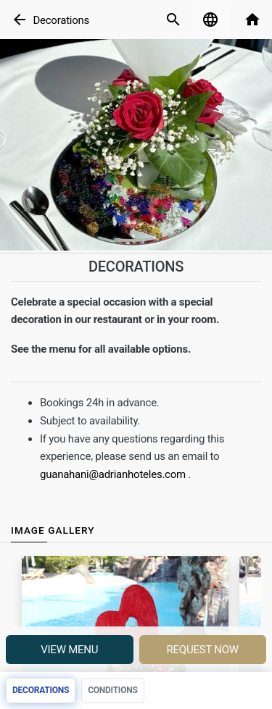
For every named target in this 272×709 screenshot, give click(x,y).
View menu (69, 649)
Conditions (112, 690)
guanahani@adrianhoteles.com (113, 474)
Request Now (203, 649)
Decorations (61, 20)
